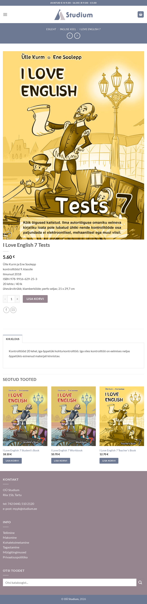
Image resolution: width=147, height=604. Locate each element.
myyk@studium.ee (25, 508)
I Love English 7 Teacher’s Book (118, 450)
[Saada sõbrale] (13, 310)
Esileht (51, 29)
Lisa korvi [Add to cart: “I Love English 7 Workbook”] (60, 460)
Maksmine (10, 537)
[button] (5, 14)
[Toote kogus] (11, 299)
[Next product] (70, 36)
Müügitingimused (14, 552)
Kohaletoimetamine (16, 542)
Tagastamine (11, 547)
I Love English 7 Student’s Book (21, 450)
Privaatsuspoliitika (15, 557)
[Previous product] (77, 36)
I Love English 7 (90, 29)
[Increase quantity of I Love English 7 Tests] (17, 299)
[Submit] (140, 582)
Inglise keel (68, 29)
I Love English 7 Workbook (66, 450)
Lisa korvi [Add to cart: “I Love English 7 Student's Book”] (12, 460)
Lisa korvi (35, 298)
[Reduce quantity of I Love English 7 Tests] (5, 299)
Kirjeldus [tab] (12, 339)
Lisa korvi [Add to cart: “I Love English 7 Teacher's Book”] (109, 460)
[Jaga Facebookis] (6, 310)
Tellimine (9, 532)
